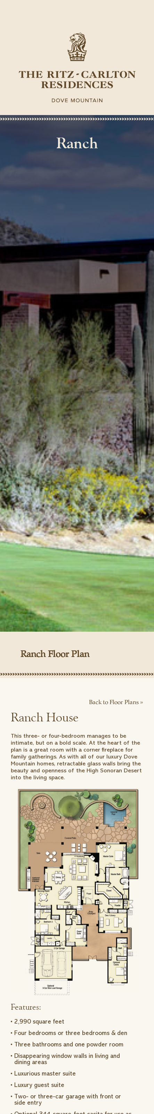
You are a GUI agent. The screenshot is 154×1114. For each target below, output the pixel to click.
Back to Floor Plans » (116, 703)
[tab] (77, 658)
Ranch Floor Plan (55, 654)
